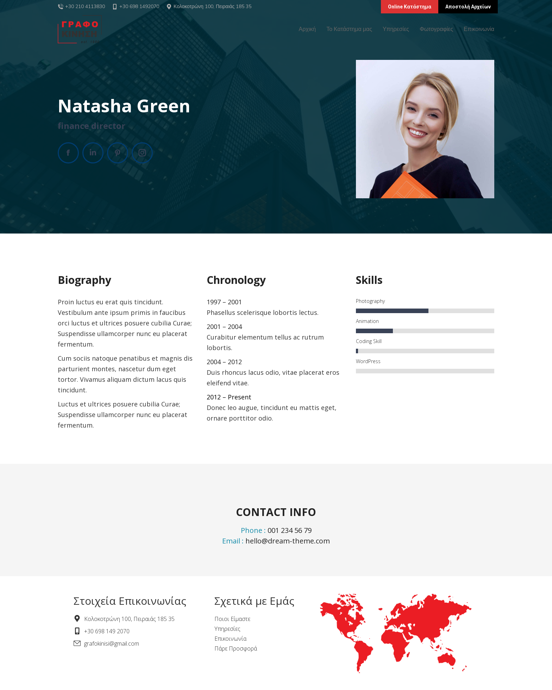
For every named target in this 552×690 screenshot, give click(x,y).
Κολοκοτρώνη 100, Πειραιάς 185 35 (212, 6)
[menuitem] (307, 29)
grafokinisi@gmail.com (111, 643)
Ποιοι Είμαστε (232, 619)
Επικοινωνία (230, 638)
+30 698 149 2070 (107, 631)
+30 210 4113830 (85, 6)
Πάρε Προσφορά (235, 648)
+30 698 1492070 (135, 6)
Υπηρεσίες (227, 629)
